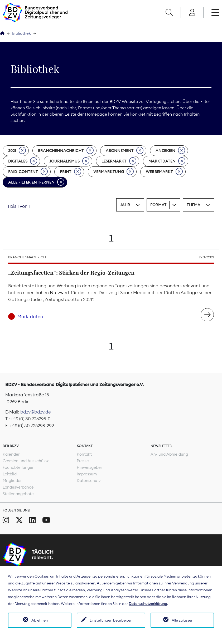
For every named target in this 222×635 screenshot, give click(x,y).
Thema (193, 204)
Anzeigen (170, 150)
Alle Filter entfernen (36, 182)
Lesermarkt (119, 161)
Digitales (22, 161)
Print (70, 171)
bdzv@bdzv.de (35, 412)
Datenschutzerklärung (148, 603)
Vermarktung (113, 171)
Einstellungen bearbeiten (111, 620)
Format (158, 204)
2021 (17, 150)
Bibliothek (21, 33)
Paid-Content (28, 171)
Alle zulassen (182, 620)
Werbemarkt (164, 171)
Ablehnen (39, 620)
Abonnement (124, 150)
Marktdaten (166, 161)
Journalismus (69, 161)
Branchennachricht (66, 150)
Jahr (125, 204)
